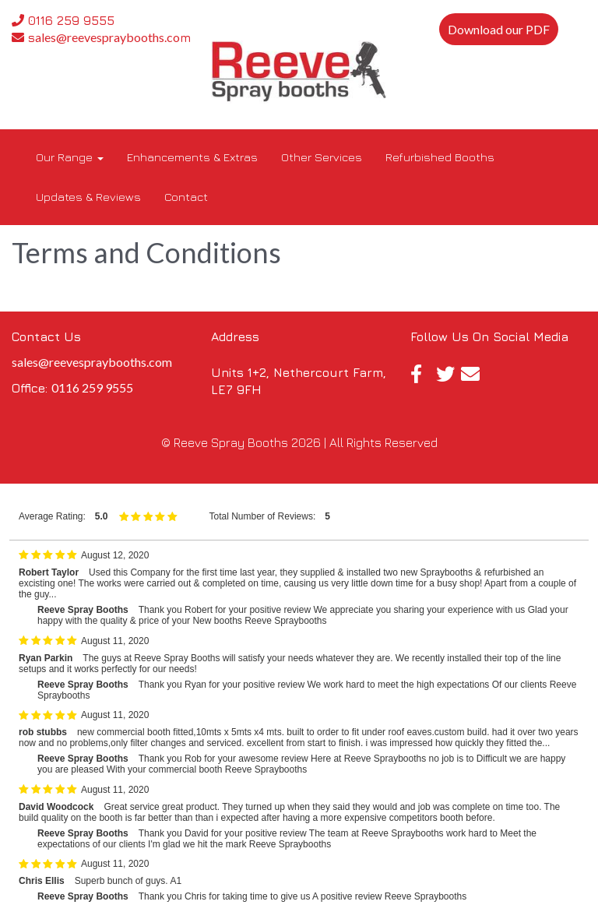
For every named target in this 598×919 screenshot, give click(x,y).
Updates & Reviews (88, 196)
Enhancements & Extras (192, 157)
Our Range (70, 157)
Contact (186, 196)
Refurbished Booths (439, 157)
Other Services (321, 157)
